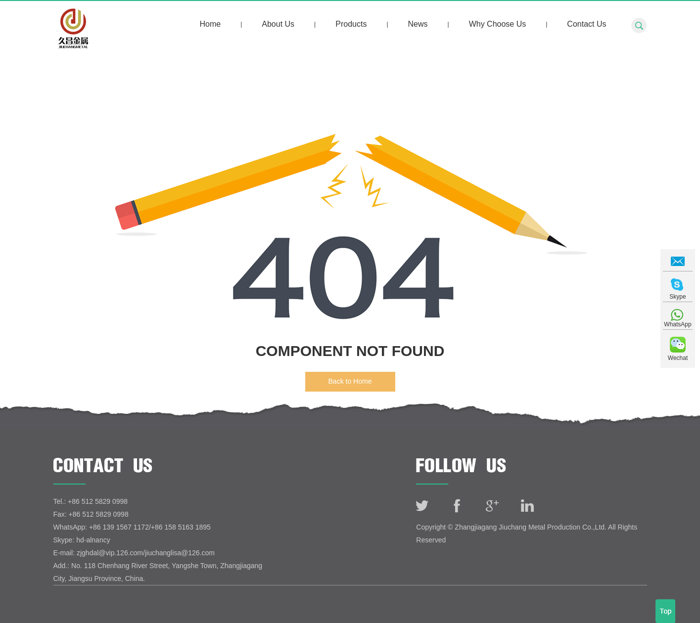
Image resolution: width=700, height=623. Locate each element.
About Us (278, 24)
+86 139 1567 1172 (119, 527)
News (418, 24)
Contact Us (586, 24)
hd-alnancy (93, 540)
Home (210, 24)
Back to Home (350, 381)
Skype (677, 296)
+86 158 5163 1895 (181, 527)
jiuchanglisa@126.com (180, 553)
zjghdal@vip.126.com (110, 553)
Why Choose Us (497, 24)
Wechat (678, 358)
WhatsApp (677, 324)
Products (351, 24)
